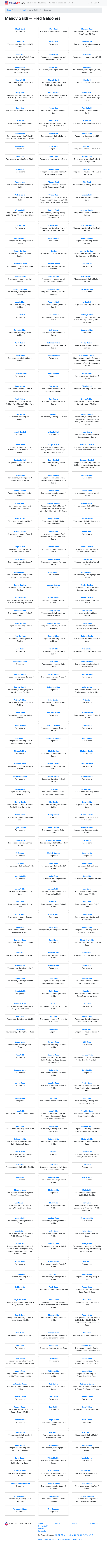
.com (15, 2)
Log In (90, 3)
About (40, 1523)
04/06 (54, 1539)
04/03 (70, 1539)
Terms (57, 1523)
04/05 (59, 1539)
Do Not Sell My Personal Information (43, 1528)
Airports (71, 3)
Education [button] (42, 3)
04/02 (75, 1539)
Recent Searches (44, 1539)
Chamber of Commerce (57, 3)
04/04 (64, 1539)
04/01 (80, 1539)
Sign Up (97, 3)
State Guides (32, 3)
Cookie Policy (94, 1523)
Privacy (74, 1523)
